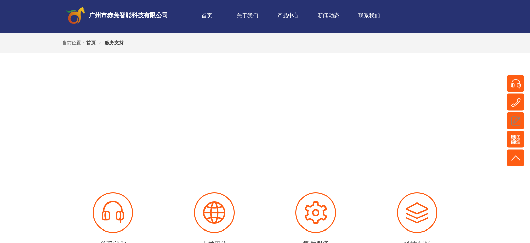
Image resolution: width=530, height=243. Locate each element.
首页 (206, 15)
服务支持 (114, 42)
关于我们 (247, 15)
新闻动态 (328, 15)
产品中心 (288, 15)
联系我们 (369, 15)
